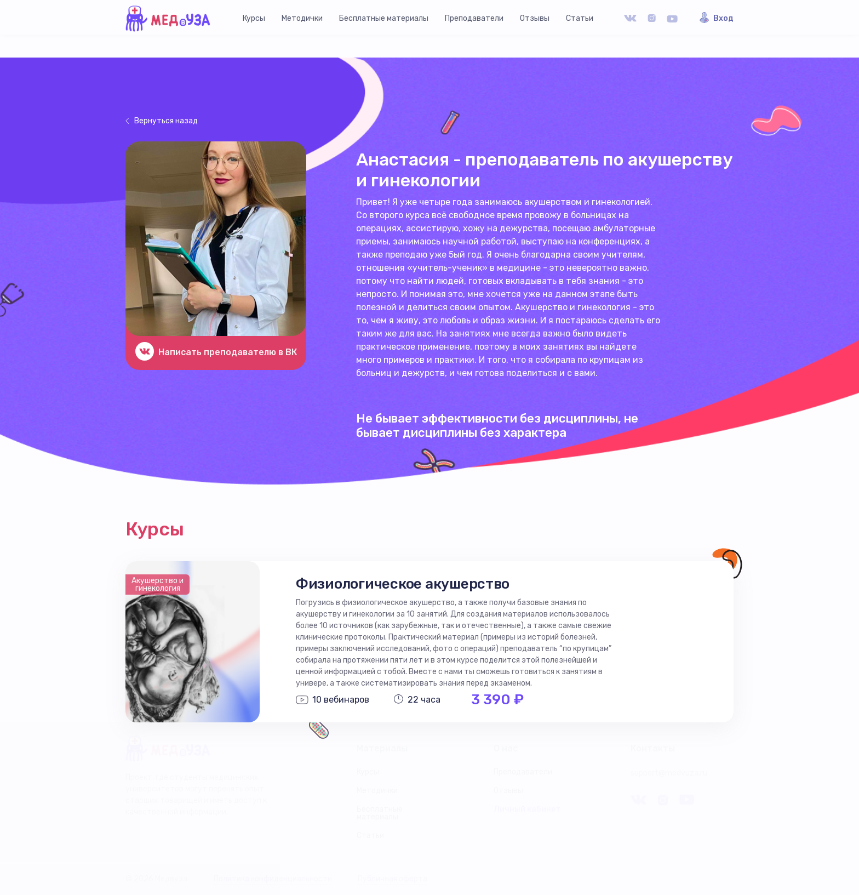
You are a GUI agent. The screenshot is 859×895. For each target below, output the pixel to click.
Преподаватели (474, 18)
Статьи (579, 18)
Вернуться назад (166, 121)
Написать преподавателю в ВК (227, 352)
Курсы (254, 18)
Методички (302, 18)
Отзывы (534, 18)
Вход (723, 18)
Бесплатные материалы (383, 18)
